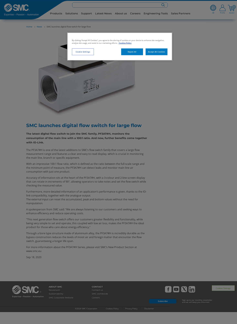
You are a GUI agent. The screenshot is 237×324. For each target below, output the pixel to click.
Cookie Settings (83, 52)
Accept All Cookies (156, 52)
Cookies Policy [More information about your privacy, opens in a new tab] (125, 43)
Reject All (132, 52)
